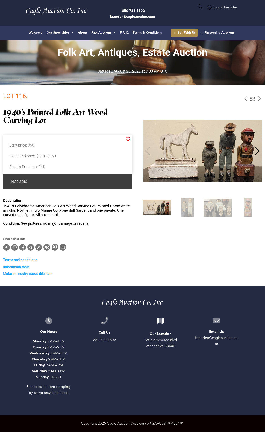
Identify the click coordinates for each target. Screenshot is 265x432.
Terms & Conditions (147, 32)
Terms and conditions (20, 260)
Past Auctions (103, 33)
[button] (257, 151)
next (259, 98)
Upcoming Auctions (192, 32)
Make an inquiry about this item (28, 274)
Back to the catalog (252, 98)
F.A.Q (124, 32)
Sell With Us (227, 32)
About (82, 32)
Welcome (35, 32)
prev (245, 98)
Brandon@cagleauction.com (132, 17)
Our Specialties (60, 33)
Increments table (16, 267)
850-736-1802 (133, 11)
